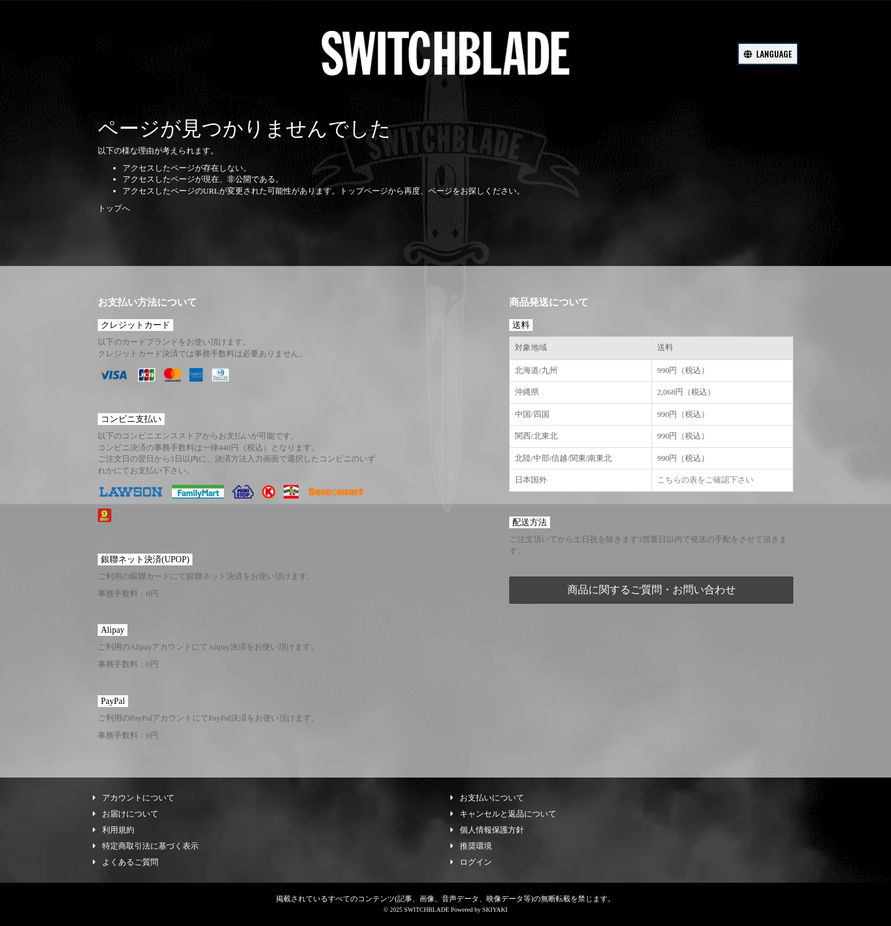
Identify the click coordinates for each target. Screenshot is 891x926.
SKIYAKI (494, 909)
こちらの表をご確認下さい (705, 479)
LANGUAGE (768, 53)
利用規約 (113, 829)
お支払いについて (487, 797)
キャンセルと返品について (503, 813)
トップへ (114, 208)
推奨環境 (471, 846)
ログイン (471, 862)
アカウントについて (133, 797)
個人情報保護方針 (487, 829)
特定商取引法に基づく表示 (146, 846)
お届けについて (125, 813)
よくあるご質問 (125, 862)
